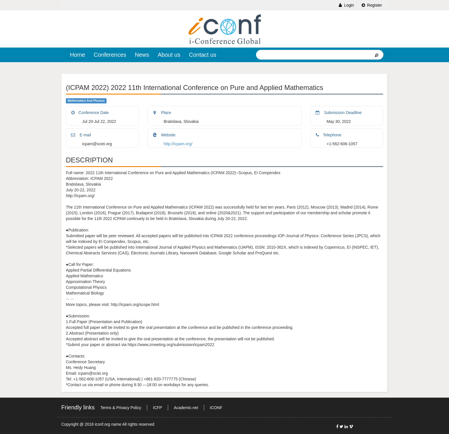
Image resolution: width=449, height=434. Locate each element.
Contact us (202, 55)
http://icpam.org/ (178, 144)
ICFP (157, 407)
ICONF (216, 407)
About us (169, 55)
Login (346, 5)
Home (77, 55)
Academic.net (186, 407)
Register (371, 5)
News (142, 55)
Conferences (110, 55)
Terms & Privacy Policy (121, 407)
